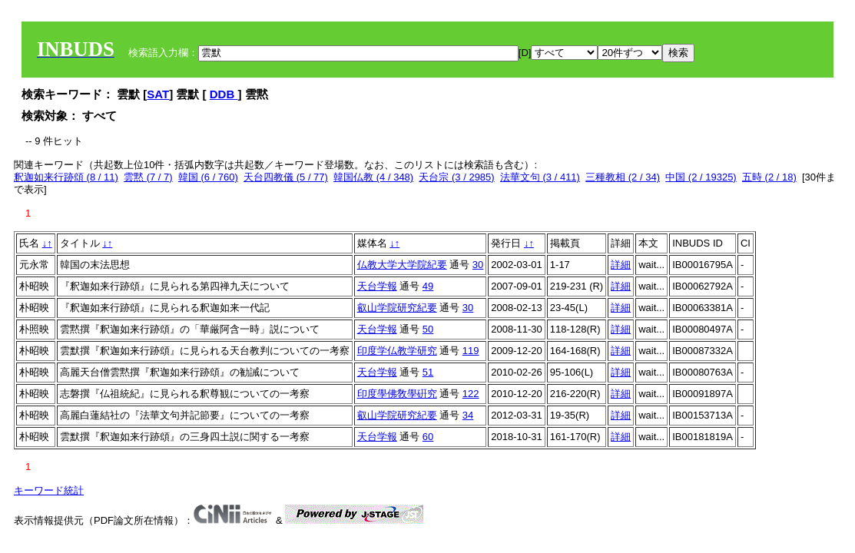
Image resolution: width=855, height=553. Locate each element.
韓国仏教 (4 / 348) (373, 177)
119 (470, 350)
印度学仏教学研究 (397, 350)
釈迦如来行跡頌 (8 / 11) (66, 177)
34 (467, 415)
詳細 (621, 264)
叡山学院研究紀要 (397, 307)
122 (470, 393)
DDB (224, 94)
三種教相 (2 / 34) (622, 177)
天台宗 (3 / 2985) (456, 177)
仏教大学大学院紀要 (402, 264)
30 (477, 264)
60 (428, 436)
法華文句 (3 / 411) (540, 177)
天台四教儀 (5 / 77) (286, 177)
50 (428, 329)
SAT (158, 94)
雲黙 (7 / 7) (148, 177)
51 (428, 372)
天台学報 (377, 286)
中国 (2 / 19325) (701, 177)
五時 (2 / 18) (769, 177)
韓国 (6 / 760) (208, 177)
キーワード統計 (49, 490)
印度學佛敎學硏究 (397, 393)
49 (428, 286)
